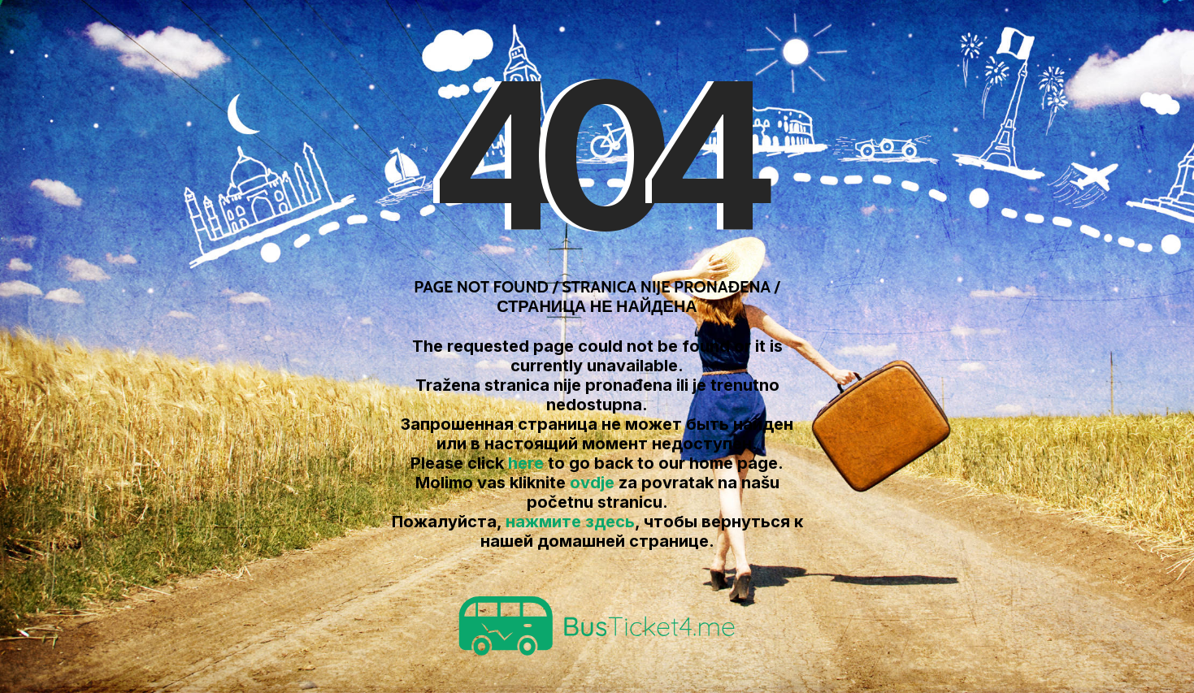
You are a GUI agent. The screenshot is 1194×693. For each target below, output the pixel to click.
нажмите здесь (570, 521)
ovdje (592, 482)
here (526, 463)
